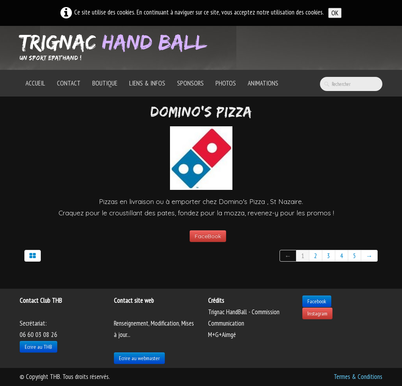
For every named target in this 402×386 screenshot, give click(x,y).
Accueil (35, 83)
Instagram (317, 313)
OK (334, 13)
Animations (263, 83)
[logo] (116, 47)
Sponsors (190, 83)
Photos (226, 83)
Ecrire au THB (38, 346)
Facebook (316, 301)
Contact (68, 83)
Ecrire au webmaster (139, 358)
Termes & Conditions (358, 376)
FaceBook (208, 236)
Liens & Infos (147, 83)
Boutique (104, 83)
